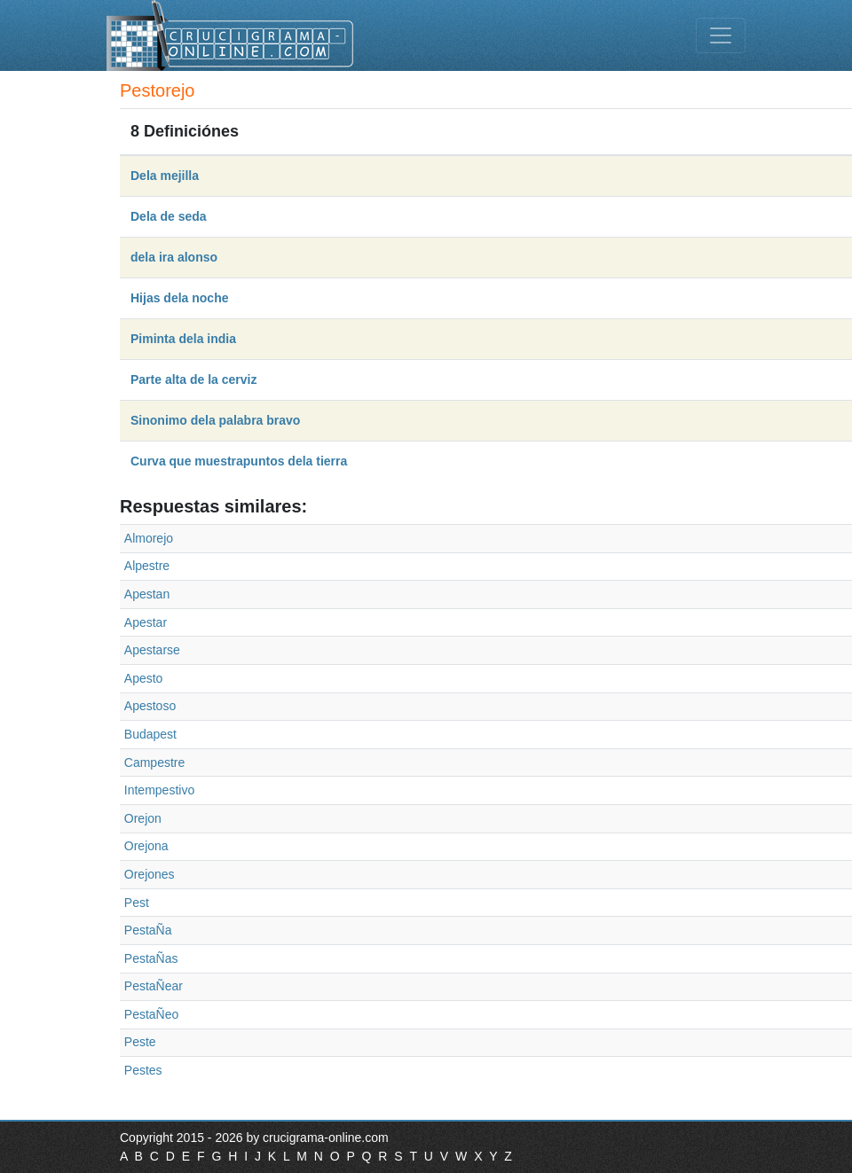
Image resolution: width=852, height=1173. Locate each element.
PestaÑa (148, 930)
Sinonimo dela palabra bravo (215, 420)
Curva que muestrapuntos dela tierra (238, 461)
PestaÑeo (151, 1014)
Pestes (143, 1070)
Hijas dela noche (179, 298)
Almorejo (148, 538)
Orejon (143, 818)
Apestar (145, 622)
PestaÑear (153, 986)
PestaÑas (151, 958)
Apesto (143, 678)
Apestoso (150, 706)
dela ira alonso (173, 257)
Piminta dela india (183, 339)
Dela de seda (168, 216)
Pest (136, 902)
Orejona (146, 846)
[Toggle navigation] (721, 35)
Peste (140, 1042)
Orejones (149, 874)
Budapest (150, 734)
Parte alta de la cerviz (193, 379)
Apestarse (152, 650)
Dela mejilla (164, 175)
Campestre (154, 762)
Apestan (147, 594)
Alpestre (147, 566)
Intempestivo (159, 790)
